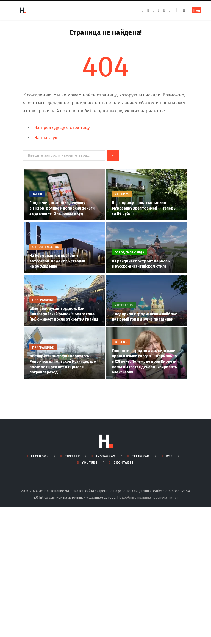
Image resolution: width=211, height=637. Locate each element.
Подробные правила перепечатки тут (147, 497)
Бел (196, 10)
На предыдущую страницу (62, 127)
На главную (46, 137)
